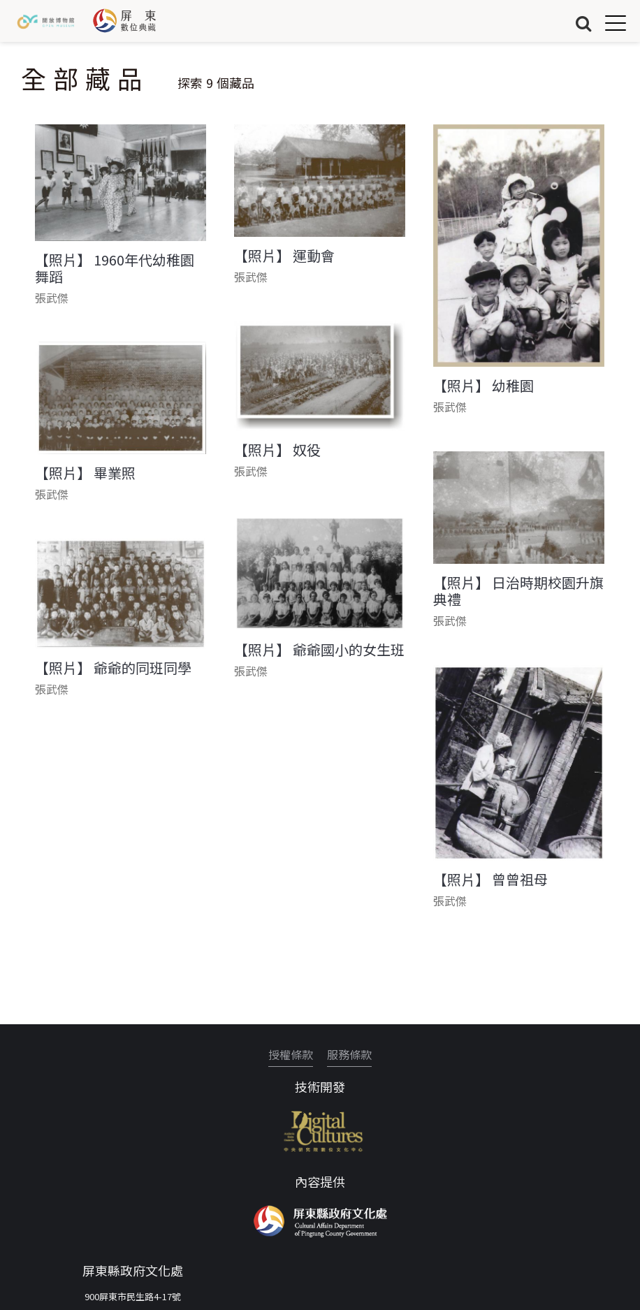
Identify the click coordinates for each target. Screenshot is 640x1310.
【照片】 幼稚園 (483, 385)
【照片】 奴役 (277, 450)
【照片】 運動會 (284, 255)
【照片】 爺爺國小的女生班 (319, 649)
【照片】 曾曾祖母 (490, 879)
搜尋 (583, 22)
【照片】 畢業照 (85, 473)
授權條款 (290, 1054)
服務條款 (349, 1054)
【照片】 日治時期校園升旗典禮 (518, 591)
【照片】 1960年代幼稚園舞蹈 (114, 268)
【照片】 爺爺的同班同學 (113, 668)
